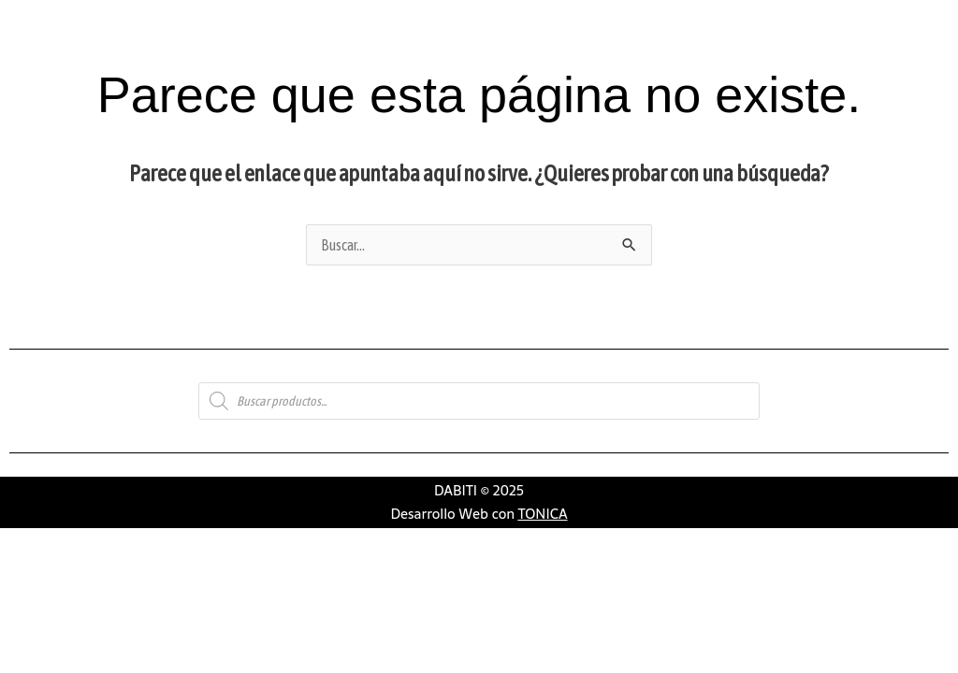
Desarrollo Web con (478, 513)
